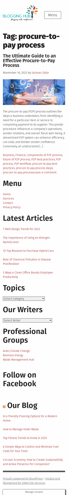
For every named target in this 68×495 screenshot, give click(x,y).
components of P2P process (44, 155)
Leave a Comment (44, 172)
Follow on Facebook (19, 379)
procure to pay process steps (34, 168)
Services (8, 198)
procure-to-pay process (18, 172)
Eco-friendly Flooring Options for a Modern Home (30, 418)
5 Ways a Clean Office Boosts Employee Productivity (28, 275)
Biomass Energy (13, 355)
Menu (52, 15)
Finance (20, 155)
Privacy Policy (11, 207)
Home (7, 194)
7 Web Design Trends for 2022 (21, 229)
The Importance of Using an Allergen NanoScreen (26, 240)
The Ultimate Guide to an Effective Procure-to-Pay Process (29, 60)
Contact (8, 203)
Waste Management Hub (18, 359)
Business (8, 155)
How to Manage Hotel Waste (21, 429)
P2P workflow (22, 163)
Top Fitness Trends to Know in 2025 (25, 438)
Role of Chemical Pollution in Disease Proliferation (27, 262)
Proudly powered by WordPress (23, 478)
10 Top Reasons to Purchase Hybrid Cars (28, 250)
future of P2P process (16, 159)
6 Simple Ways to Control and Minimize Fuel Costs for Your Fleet (31, 449)
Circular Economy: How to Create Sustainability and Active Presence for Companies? (33, 462)
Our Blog (22, 405)
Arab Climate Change (16, 351)
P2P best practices (43, 159)
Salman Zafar (40, 72)
